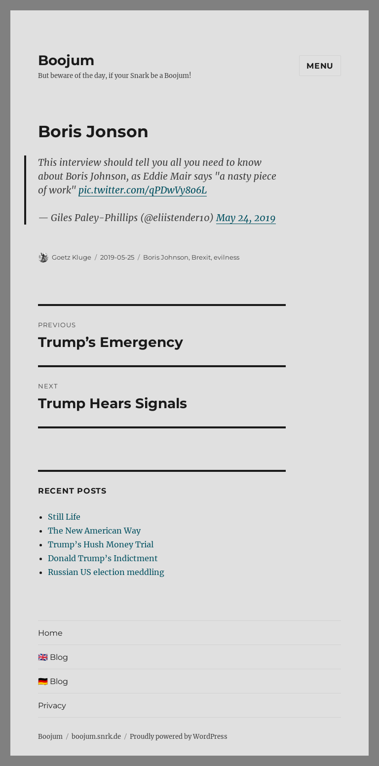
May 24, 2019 (246, 218)
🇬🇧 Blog (53, 657)
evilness (226, 257)
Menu (320, 66)
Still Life (64, 517)
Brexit (201, 257)
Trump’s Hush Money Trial (100, 544)
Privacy (52, 705)
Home (50, 633)
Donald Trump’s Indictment (103, 558)
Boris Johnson (166, 257)
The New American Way (94, 531)
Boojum (66, 60)
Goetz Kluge (71, 257)
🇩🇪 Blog (53, 681)
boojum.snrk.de (96, 736)
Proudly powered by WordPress (178, 736)
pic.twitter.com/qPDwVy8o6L (142, 190)
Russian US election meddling (106, 572)
